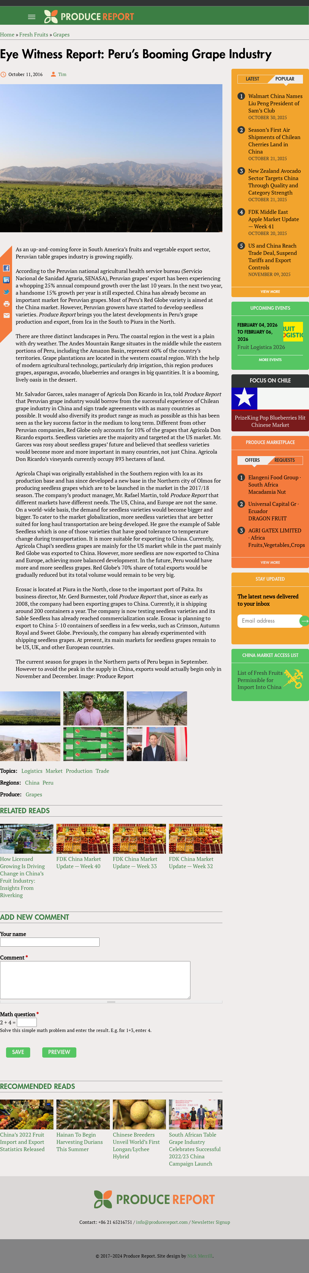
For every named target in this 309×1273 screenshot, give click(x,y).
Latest (252, 79)
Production (79, 770)
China (32, 782)
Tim (62, 74)
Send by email (6, 315)
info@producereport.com (162, 1222)
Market (54, 770)
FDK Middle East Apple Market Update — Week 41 (273, 219)
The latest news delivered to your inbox (267, 600)
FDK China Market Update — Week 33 (135, 862)
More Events (270, 360)
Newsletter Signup (211, 1222)
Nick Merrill (199, 1256)
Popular (285, 79)
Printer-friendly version (6, 303)
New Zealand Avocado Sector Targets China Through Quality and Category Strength (274, 181)
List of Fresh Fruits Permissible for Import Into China (260, 680)
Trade (102, 770)
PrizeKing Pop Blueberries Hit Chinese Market (270, 421)
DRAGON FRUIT (267, 518)
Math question (19, 1014)
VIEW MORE (270, 292)
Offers (252, 460)
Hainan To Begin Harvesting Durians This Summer (79, 1142)
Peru (48, 782)
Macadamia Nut (267, 491)
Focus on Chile (270, 380)
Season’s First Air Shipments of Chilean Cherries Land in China (274, 140)
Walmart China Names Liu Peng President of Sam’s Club (275, 103)
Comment (14, 957)
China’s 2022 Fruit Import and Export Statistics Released (22, 1142)
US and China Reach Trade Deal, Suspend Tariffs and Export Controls (272, 256)
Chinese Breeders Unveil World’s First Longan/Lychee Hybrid (136, 1145)
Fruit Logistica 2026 (261, 347)
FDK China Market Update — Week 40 (78, 862)
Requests (285, 460)
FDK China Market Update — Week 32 (191, 862)
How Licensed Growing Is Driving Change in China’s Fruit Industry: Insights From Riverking (22, 877)
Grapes (34, 794)
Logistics (32, 770)
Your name (13, 934)
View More (270, 562)
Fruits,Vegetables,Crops (276, 544)
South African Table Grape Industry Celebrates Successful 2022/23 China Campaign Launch (195, 1149)
